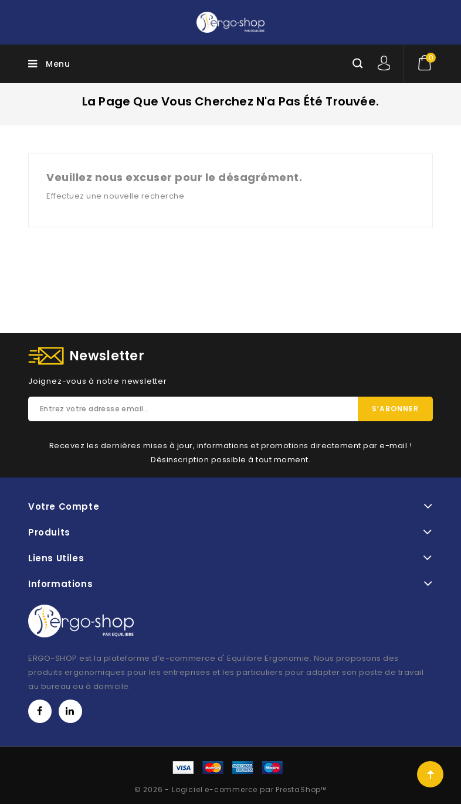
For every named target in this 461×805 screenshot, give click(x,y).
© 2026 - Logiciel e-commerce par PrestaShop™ (230, 789)
